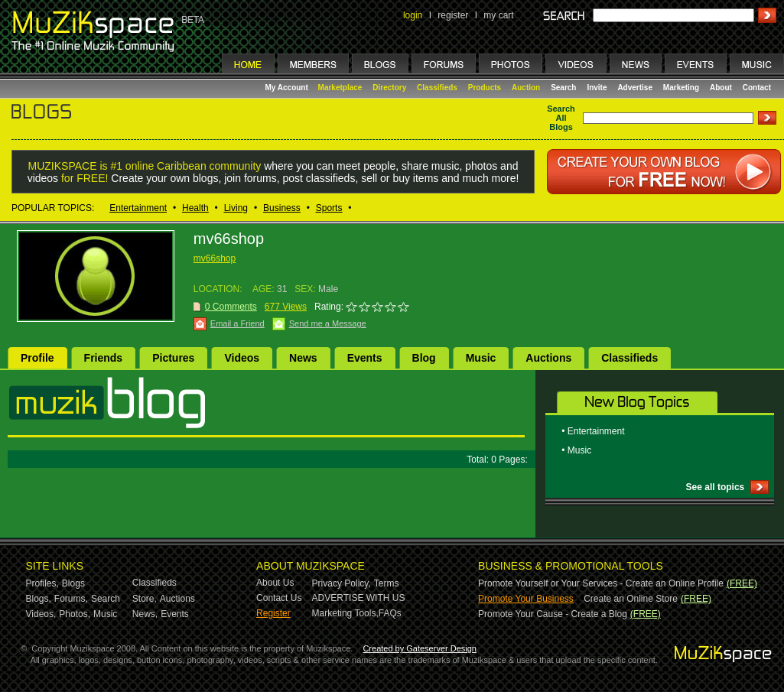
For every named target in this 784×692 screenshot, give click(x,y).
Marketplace (340, 87)
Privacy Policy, (341, 583)
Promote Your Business (526, 598)
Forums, (71, 598)
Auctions (548, 358)
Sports (329, 208)
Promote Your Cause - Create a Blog (552, 614)
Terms (386, 583)
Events (364, 358)
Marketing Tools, (345, 613)
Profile (37, 358)
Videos (241, 358)
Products (484, 87)
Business (282, 208)
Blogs (73, 583)
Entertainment (138, 208)
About (721, 87)
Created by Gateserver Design (420, 648)
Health (195, 208)
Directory (389, 87)
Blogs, (38, 598)
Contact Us (278, 598)
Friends (103, 358)
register (453, 15)
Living (236, 208)
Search (563, 87)
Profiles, (42, 583)
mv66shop (215, 258)
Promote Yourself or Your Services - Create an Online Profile (601, 583)
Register (273, 613)
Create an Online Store (631, 598)
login (412, 15)
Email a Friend (237, 323)
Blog (424, 358)
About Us (275, 582)
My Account (288, 87)
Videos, (41, 614)
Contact (757, 87)
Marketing (681, 87)
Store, (144, 598)
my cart (498, 15)
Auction (526, 87)
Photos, (74, 614)
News (303, 358)
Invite (597, 87)
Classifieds (437, 87)
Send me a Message (327, 323)
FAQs (390, 613)
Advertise (634, 87)
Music (481, 358)
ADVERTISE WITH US (358, 598)
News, (145, 614)
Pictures (173, 358)
